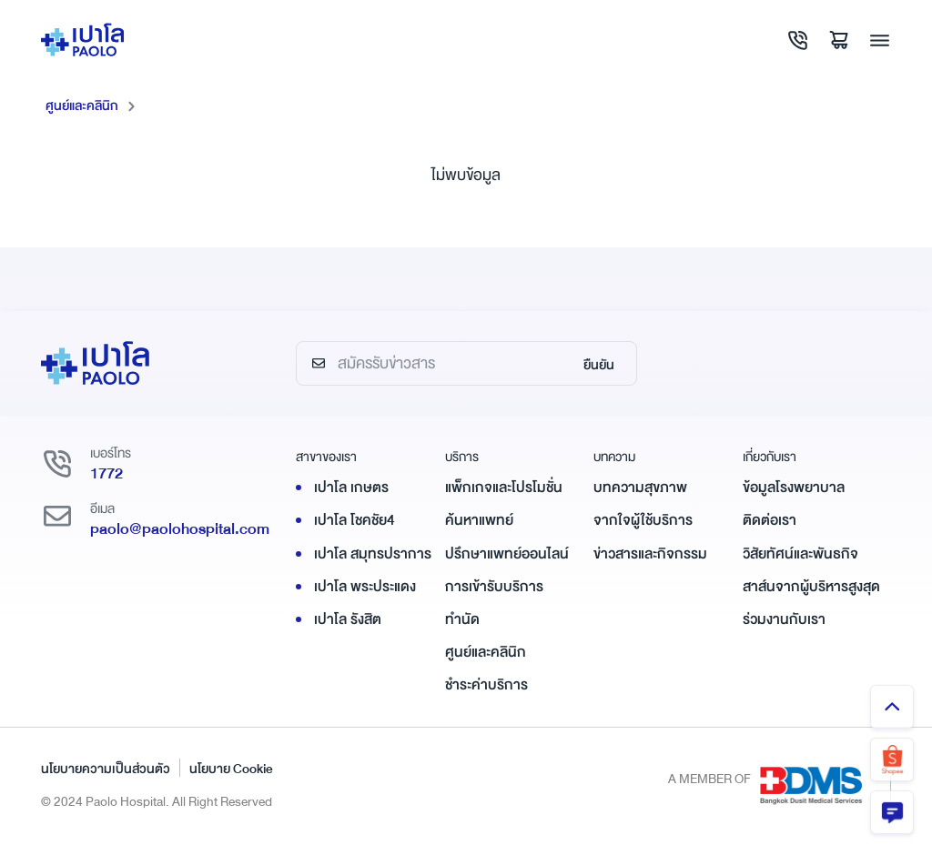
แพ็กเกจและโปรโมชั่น (503, 487)
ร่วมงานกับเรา (784, 619)
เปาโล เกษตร (351, 487)
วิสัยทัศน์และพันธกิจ (800, 554)
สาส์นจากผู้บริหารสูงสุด (811, 587)
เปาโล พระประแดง (365, 587)
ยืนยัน (598, 365)
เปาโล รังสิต (347, 619)
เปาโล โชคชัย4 (354, 520)
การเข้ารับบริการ (494, 587)
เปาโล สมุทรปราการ (372, 554)
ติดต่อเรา (769, 520)
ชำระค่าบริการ (486, 685)
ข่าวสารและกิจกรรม (650, 554)
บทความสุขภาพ (640, 487)
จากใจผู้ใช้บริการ (643, 520)
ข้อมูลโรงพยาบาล (794, 487)
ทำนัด (462, 619)
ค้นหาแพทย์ (479, 520)
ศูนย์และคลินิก (82, 105)
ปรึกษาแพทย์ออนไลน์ (507, 554)
